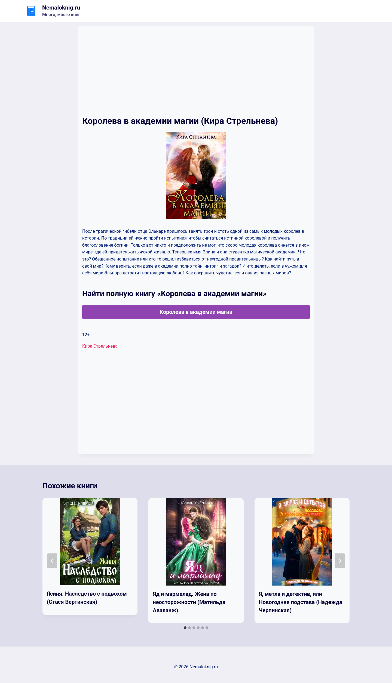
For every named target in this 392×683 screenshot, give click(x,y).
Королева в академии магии (196, 312)
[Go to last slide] (52, 560)
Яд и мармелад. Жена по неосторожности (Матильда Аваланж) (189, 602)
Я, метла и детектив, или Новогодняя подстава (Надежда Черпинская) (300, 602)
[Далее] (340, 560)
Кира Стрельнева (100, 346)
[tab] (185, 627)
